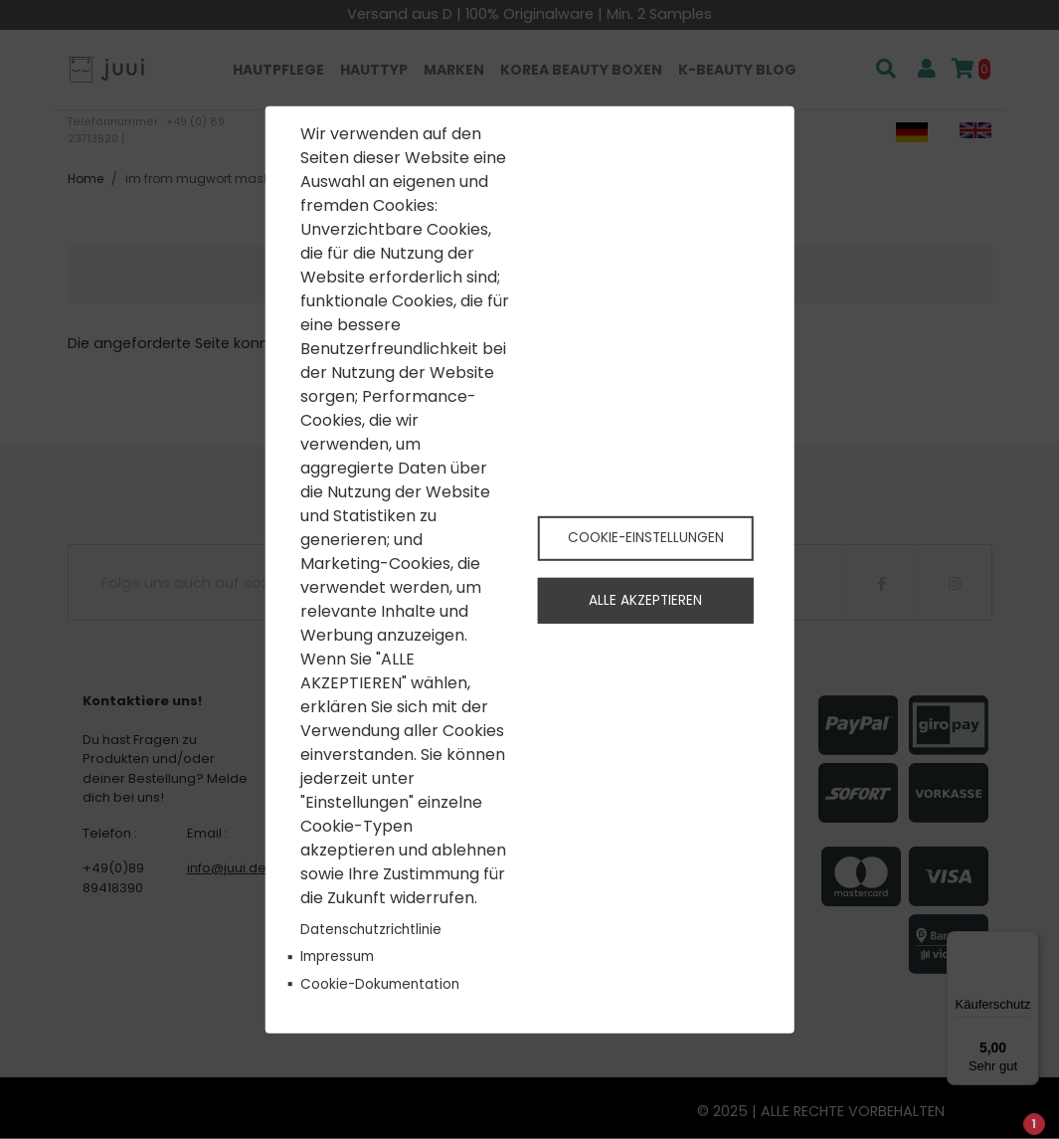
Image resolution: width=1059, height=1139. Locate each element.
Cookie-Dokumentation (379, 983)
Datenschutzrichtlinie (370, 929)
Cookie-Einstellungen (646, 536)
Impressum (337, 956)
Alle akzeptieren (645, 601)
